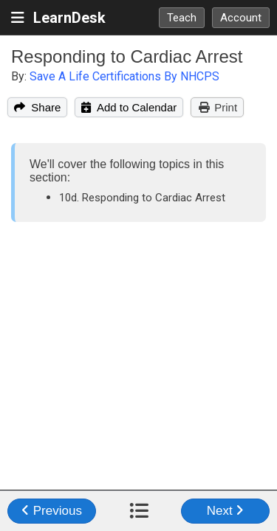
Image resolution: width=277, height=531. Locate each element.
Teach (181, 17)
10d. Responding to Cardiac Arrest (142, 197)
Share (37, 107)
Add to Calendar (129, 107)
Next (225, 511)
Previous (51, 511)
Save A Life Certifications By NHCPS (124, 76)
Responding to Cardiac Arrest (127, 56)
